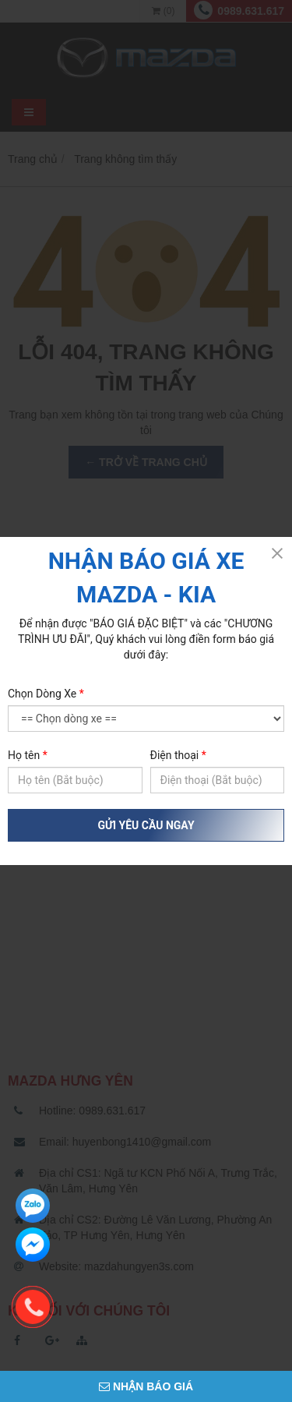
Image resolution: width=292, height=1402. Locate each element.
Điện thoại (178, 755)
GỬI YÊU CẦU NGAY (145, 825)
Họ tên (27, 755)
